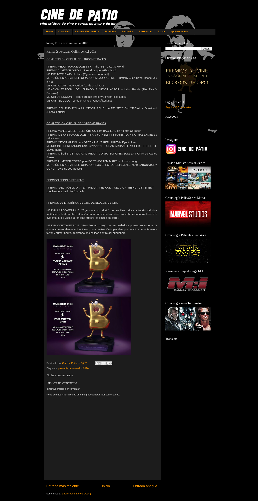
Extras (161, 31)
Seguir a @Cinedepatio (178, 107)
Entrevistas (145, 31)
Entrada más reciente (62, 486)
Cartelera (64, 31)
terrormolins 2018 (79, 368)
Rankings (110, 31)
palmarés (63, 368)
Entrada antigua (145, 486)
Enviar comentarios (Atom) (76, 493)
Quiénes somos (179, 31)
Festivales (127, 31)
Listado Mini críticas (87, 31)
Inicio (49, 31)
